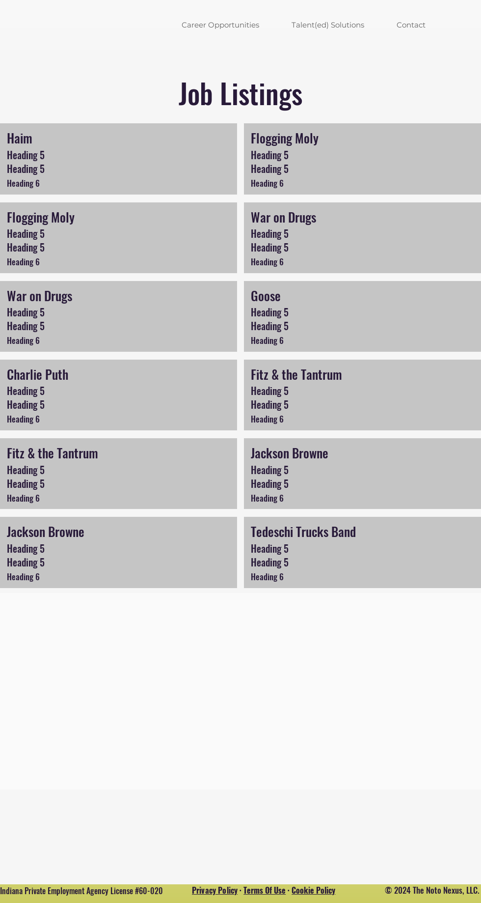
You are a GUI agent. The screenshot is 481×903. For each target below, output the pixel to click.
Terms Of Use (264, 890)
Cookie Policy (313, 890)
